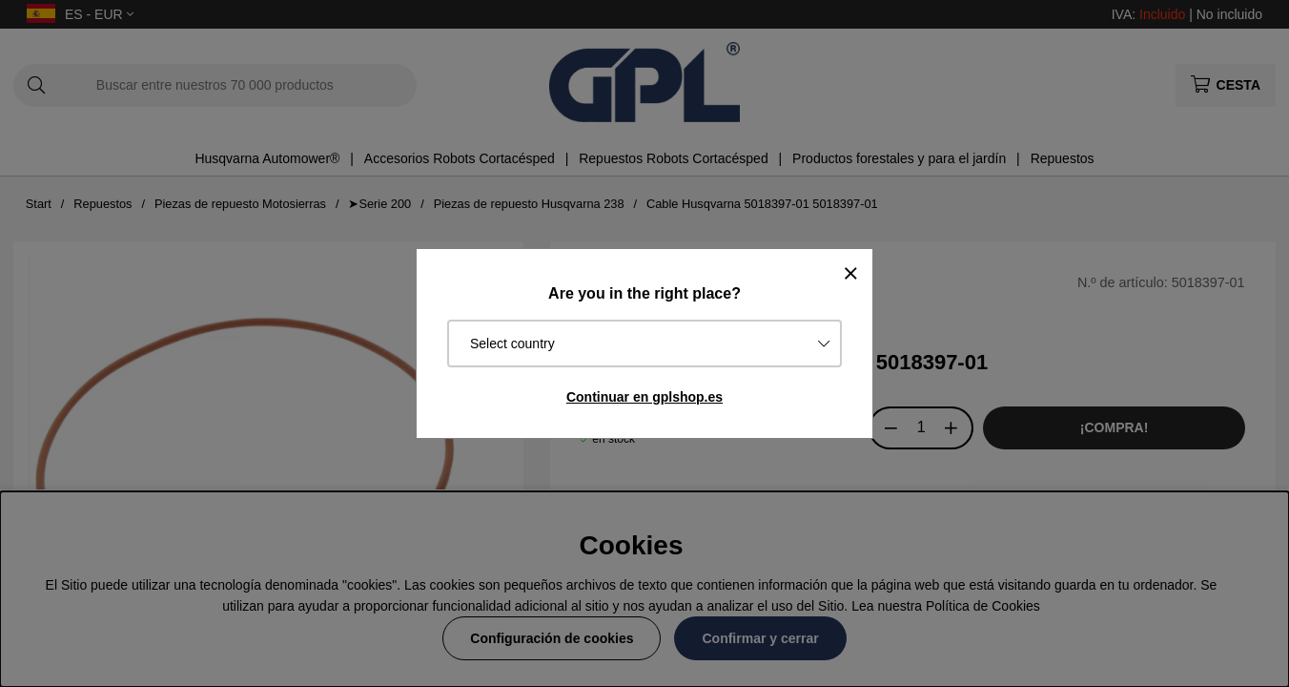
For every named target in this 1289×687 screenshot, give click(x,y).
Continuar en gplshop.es (644, 397)
